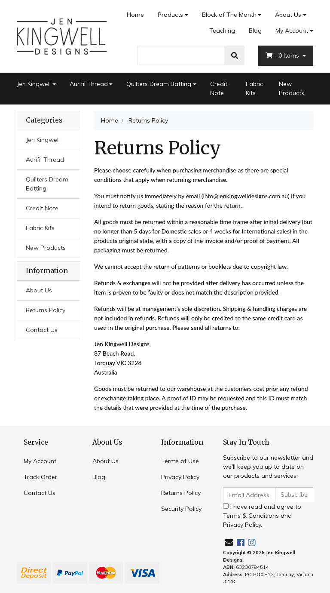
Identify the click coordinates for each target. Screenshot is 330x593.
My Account (40, 461)
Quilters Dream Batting (158, 84)
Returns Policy (45, 310)
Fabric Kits (254, 88)
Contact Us (42, 330)
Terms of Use (180, 461)
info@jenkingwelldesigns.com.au (245, 196)
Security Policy (181, 509)
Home (135, 14)
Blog (255, 30)
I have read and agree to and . (262, 515)
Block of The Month (229, 14)
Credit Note (218, 88)
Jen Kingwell (34, 84)
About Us (288, 14)
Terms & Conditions (251, 515)
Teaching (222, 30)
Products (170, 14)
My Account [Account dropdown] (291, 30)
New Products (291, 88)
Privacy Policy (180, 477)
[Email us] (229, 542)
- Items (283, 55)
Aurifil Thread (89, 84)
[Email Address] (249, 494)
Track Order (40, 477)
